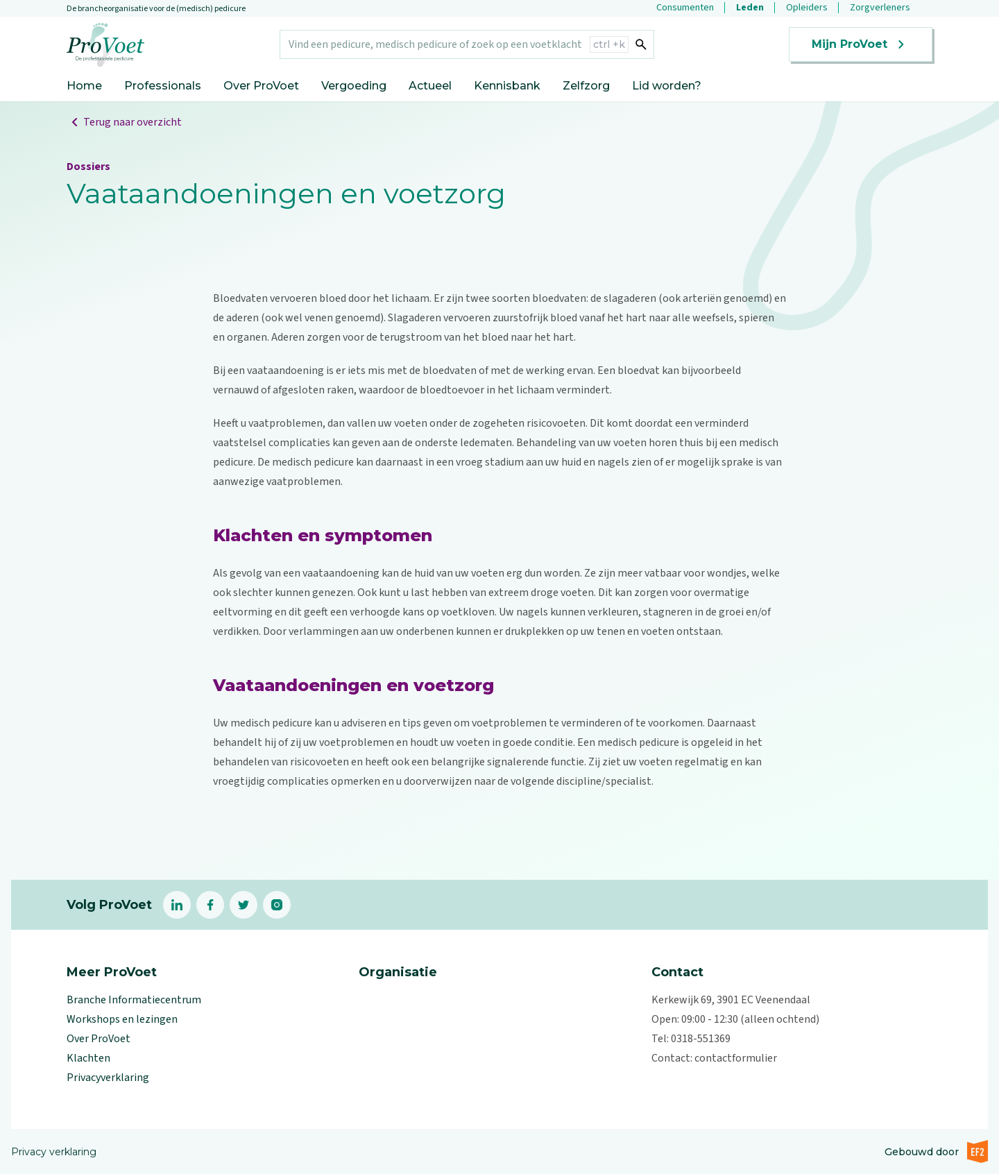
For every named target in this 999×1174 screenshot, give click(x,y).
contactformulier (735, 1058)
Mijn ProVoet (861, 44)
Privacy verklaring (53, 1152)
